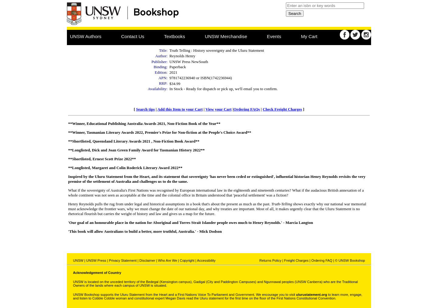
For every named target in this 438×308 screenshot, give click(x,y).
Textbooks (174, 36)
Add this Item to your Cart (180, 109)
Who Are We (167, 260)
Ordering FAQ (321, 260)
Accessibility (206, 260)
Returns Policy (270, 260)
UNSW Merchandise (226, 36)
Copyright (187, 260)
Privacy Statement (123, 260)
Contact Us (132, 36)
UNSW (78, 260)
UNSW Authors (85, 36)
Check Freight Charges (282, 109)
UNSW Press (96, 260)
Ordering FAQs (247, 109)
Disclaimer (147, 260)
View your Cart (218, 109)
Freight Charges (296, 260)
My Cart (309, 36)
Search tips (145, 109)
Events (274, 36)
